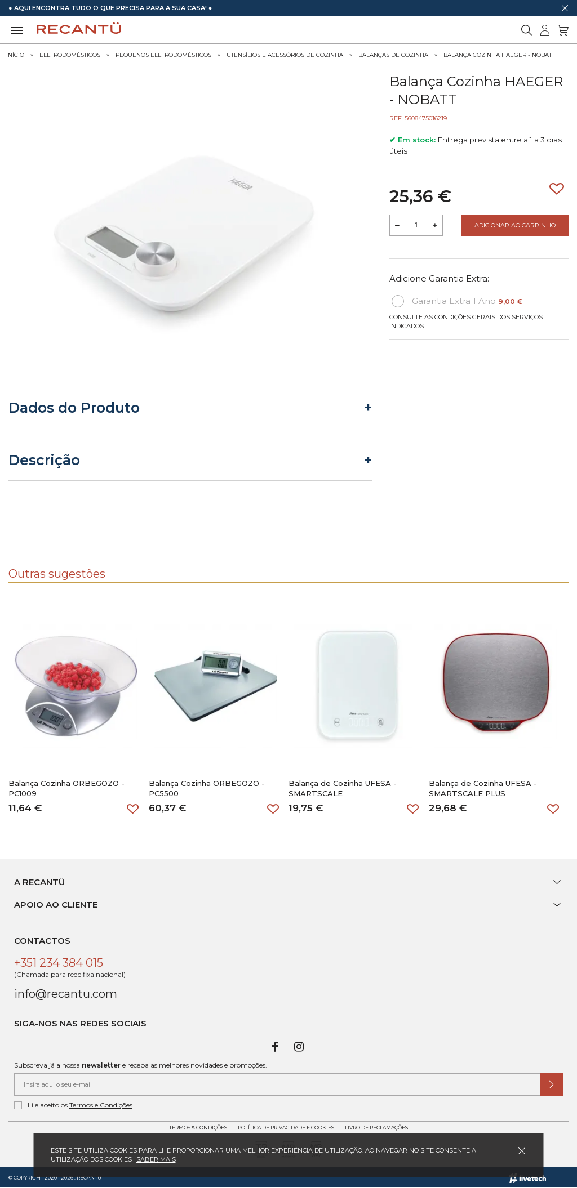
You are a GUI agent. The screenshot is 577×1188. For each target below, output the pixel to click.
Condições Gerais (464, 317)
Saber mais (156, 1159)
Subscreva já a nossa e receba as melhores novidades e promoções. (140, 1065)
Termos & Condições (198, 1127)
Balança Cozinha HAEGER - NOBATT (498, 55)
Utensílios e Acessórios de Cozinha (285, 55)
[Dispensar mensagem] (565, 8)
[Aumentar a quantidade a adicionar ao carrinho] (435, 225)
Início (15, 55)
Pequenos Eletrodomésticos (163, 55)
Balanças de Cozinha (393, 55)
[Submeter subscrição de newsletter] (551, 1084)
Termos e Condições (100, 1105)
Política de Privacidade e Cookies (286, 1127)
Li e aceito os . (74, 1105)
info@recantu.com (65, 994)
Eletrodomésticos (69, 55)
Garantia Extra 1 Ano (457, 301)
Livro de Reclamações (376, 1127)
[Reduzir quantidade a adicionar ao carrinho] (397, 225)
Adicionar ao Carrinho (515, 225)
